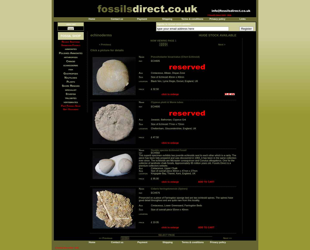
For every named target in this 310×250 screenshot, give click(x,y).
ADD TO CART (206, 182)
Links (242, 19)
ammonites (71, 49)
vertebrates (71, 102)
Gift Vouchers (70, 109)
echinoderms (71, 65)
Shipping (167, 19)
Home (91, 19)
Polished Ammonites (71, 53)
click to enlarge (170, 94)
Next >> (227, 238)
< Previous (105, 44)
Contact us (117, 19)
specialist (70, 89)
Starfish (71, 94)
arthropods (71, 57)
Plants (71, 81)
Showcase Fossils (70, 45)
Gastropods (71, 73)
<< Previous (105, 238)
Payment (142, 19)
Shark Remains (71, 85)
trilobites (71, 98)
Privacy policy (217, 19)
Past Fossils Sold (71, 106)
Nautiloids (71, 77)
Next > (221, 44)
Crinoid (70, 61)
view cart (70, 24)
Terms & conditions (192, 19)
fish (70, 69)
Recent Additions (71, 41)
